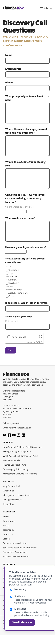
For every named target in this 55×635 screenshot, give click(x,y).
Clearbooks (12, 282)
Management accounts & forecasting (20, 473)
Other (10, 296)
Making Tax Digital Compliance (17, 451)
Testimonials (8, 529)
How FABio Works (11, 460)
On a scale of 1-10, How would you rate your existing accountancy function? (25, 198)
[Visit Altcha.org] (40, 337)
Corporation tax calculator (15, 543)
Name (8, 55)
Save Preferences (22, 622)
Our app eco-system (12, 499)
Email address (13, 69)
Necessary (20, 589)
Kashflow (11, 279)
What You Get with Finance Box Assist (20, 455)
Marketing (20, 608)
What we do (8, 490)
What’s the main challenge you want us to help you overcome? (26, 131)
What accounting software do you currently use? (25, 260)
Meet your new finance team (16, 495)
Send (10, 350)
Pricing (6, 525)
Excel (9, 286)
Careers (6, 538)
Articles (6, 516)
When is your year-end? (18, 316)
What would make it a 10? (20, 218)
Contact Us (8, 534)
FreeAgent (12, 276)
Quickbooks (12, 269)
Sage (9, 273)
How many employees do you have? (25, 247)
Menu (48, 8)
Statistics (19, 596)
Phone (9, 82)
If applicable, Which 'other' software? (27, 303)
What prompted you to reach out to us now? (27, 98)
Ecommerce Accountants (14, 551)
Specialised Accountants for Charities (20, 547)
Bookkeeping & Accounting (15, 469)
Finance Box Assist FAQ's (14, 464)
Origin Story (8, 503)
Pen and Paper (14, 289)
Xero (9, 266)
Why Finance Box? (11, 486)
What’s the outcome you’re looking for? (25, 163)
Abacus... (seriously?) (17, 292)
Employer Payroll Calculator (16, 556)
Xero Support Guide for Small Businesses (22, 446)
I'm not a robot (19, 336)
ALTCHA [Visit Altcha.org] (39, 342)
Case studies (8, 520)
